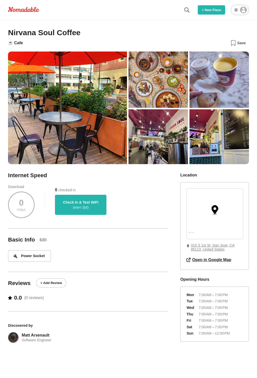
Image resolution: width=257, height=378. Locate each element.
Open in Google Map (208, 260)
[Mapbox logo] (191, 235)
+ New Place (211, 10)
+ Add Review (51, 283)
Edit (43, 240)
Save (238, 43)
